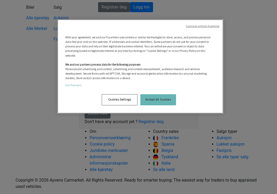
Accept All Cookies (158, 99)
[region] (140, 66)
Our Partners (73, 85)
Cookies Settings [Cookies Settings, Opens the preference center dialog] (119, 99)
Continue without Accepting (203, 26)
